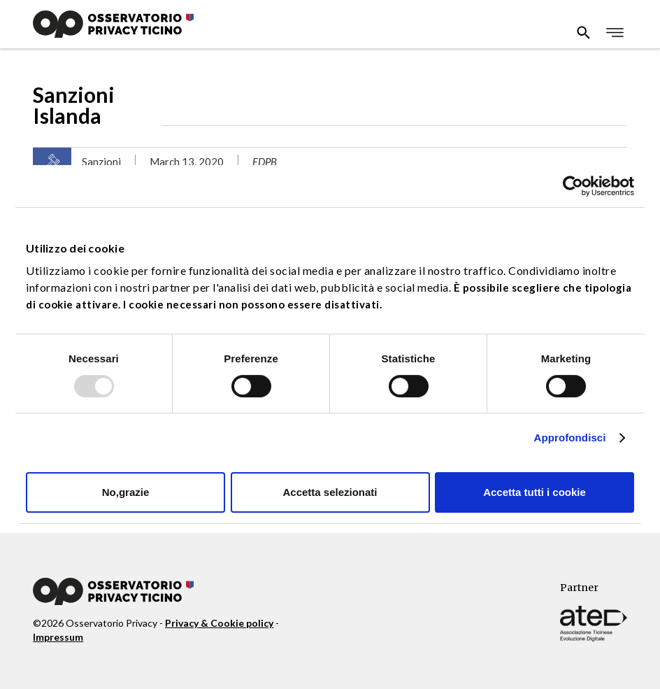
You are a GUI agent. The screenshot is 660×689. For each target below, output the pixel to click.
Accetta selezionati (329, 492)
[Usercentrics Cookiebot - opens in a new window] (573, 186)
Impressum (58, 637)
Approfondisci (570, 437)
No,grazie (126, 492)
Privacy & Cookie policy (219, 623)
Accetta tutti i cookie (534, 492)
